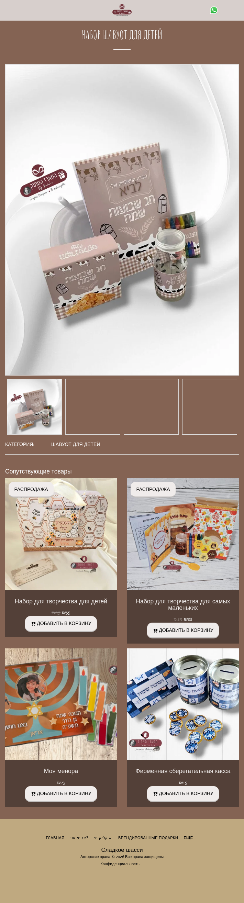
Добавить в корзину (61, 623)
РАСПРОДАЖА (31, 489)
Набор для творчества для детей (61, 601)
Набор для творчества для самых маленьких (183, 604)
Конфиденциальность (119, 864)
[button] (7, 10)
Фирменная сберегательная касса (182, 771)
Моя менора (61, 771)
